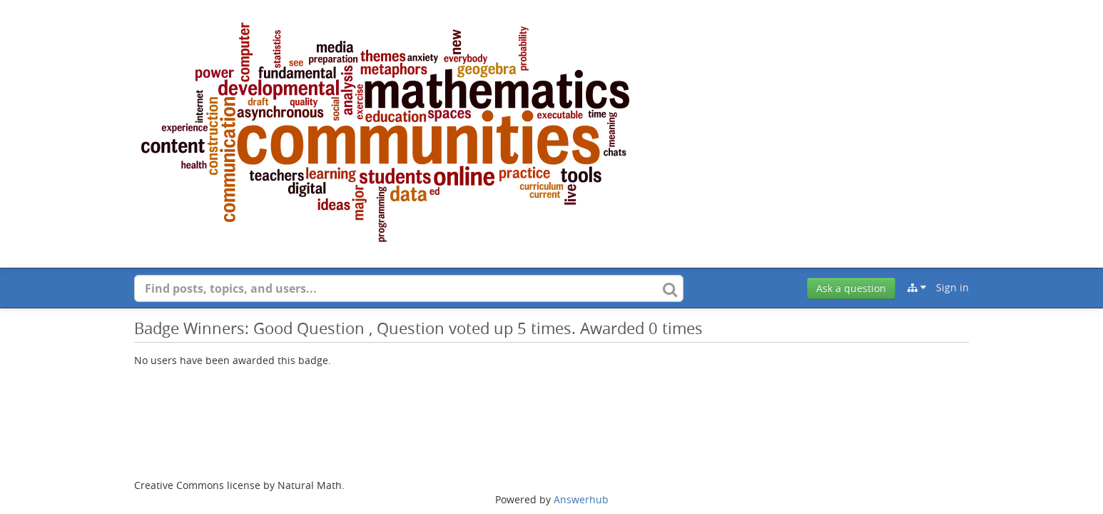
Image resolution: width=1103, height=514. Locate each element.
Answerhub (581, 499)
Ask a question (851, 288)
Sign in (952, 287)
